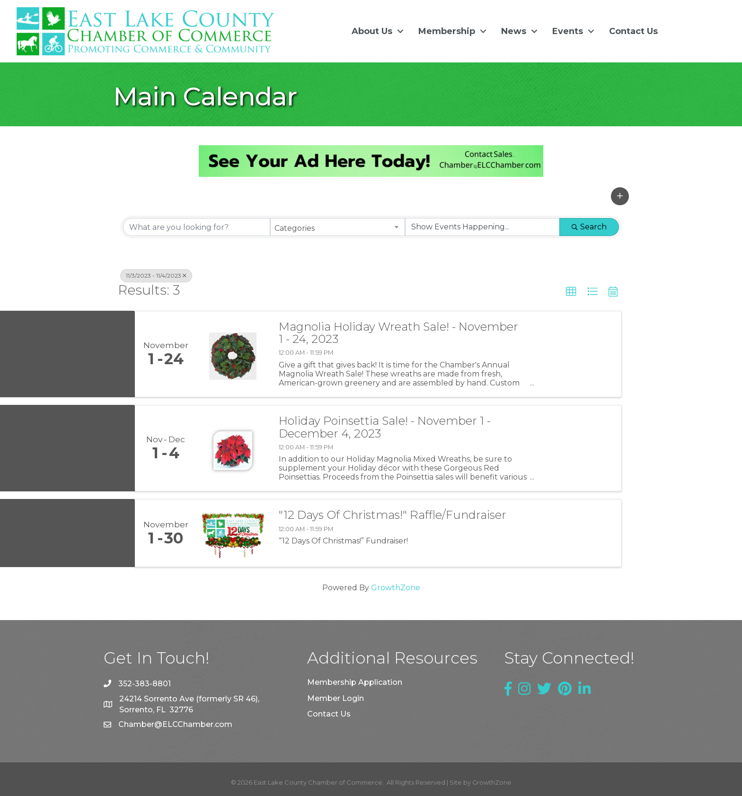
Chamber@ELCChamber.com (175, 724)
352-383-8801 (144, 683)
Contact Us (632, 31)
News (512, 31)
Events (566, 31)
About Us (371, 31)
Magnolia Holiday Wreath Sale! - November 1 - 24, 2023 (398, 332)
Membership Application (354, 682)
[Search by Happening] (482, 227)
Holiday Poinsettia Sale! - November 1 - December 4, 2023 (385, 426)
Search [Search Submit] (589, 226)
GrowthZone (395, 587)
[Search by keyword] (196, 227)
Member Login (335, 697)
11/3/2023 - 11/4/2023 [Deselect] (156, 275)
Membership (445, 31)
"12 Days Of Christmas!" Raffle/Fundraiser (392, 515)
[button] (620, 196)
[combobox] (337, 227)
